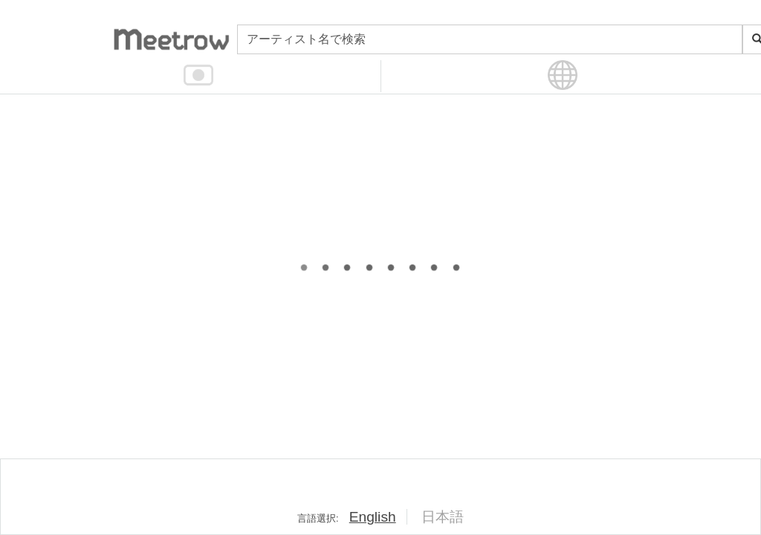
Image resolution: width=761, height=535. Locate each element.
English (372, 517)
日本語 (442, 517)
